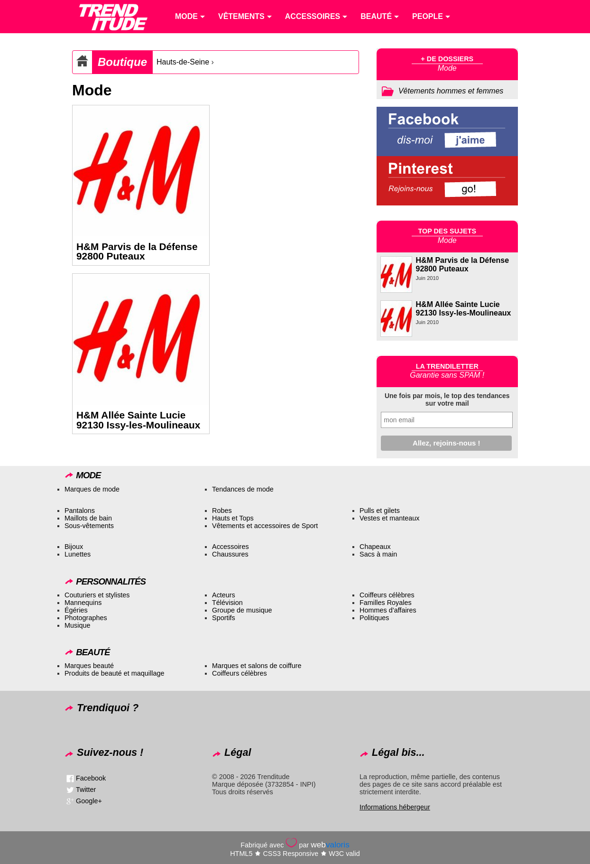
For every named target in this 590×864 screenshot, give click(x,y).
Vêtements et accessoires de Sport (265, 526)
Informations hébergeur (395, 807)
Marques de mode (92, 489)
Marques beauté (89, 665)
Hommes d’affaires (388, 610)
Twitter (86, 789)
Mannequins (83, 602)
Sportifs (223, 618)
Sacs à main (378, 554)
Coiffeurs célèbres (387, 595)
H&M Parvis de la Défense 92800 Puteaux (136, 251)
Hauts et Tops (233, 518)
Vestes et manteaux (389, 518)
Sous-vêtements (89, 526)
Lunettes (78, 554)
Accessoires (230, 546)
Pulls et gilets (380, 510)
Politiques (374, 618)
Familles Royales (386, 602)
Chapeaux (375, 546)
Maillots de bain (88, 518)
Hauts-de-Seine (183, 62)
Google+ (89, 801)
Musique (77, 625)
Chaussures (230, 554)
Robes (222, 510)
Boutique (122, 62)
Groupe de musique (242, 610)
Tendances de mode (243, 489)
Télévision (227, 602)
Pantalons (80, 510)
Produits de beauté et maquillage (114, 673)
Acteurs (223, 595)
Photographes (86, 618)
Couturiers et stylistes (97, 595)
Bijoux (74, 546)
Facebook (91, 778)
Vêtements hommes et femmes (450, 91)
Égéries (76, 610)
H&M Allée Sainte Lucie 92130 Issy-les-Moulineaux (138, 419)
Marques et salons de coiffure (257, 665)
